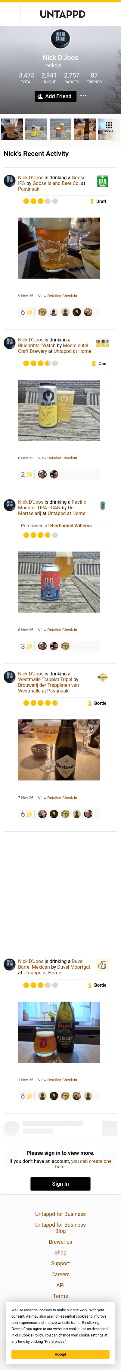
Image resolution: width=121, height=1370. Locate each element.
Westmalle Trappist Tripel (45, 679)
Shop (60, 1253)
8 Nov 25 (25, 458)
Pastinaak (28, 189)
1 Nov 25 (25, 1080)
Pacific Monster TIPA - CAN (52, 505)
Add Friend (58, 96)
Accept (60, 1354)
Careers (60, 1275)
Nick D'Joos (30, 177)
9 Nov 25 (25, 296)
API (60, 1285)
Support (60, 1263)
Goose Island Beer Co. (56, 183)
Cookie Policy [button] (32, 1335)
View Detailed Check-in (57, 296)
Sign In (60, 1184)
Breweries (60, 1242)
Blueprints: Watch (37, 345)
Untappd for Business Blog (60, 1228)
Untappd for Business (60, 1214)
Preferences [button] (54, 1341)
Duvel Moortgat (73, 967)
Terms (60, 1296)
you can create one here (83, 1163)
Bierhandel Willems (71, 525)
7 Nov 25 (25, 798)
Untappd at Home (72, 351)
